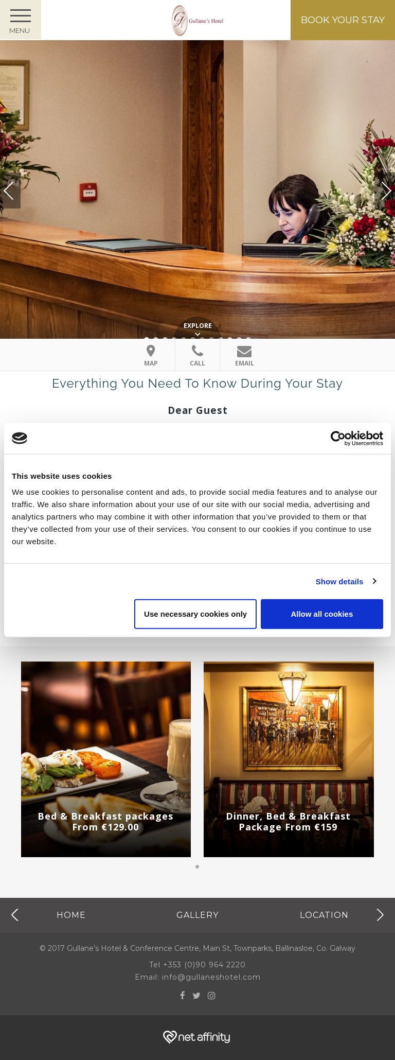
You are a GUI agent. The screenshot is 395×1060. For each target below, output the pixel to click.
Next (376, 186)
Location (324, 914)
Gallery (197, 914)
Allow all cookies (322, 614)
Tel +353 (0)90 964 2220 (197, 964)
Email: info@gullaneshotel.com (198, 977)
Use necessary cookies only (195, 614)
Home (71, 914)
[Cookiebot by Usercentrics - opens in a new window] (338, 438)
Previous (19, 191)
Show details (340, 581)
